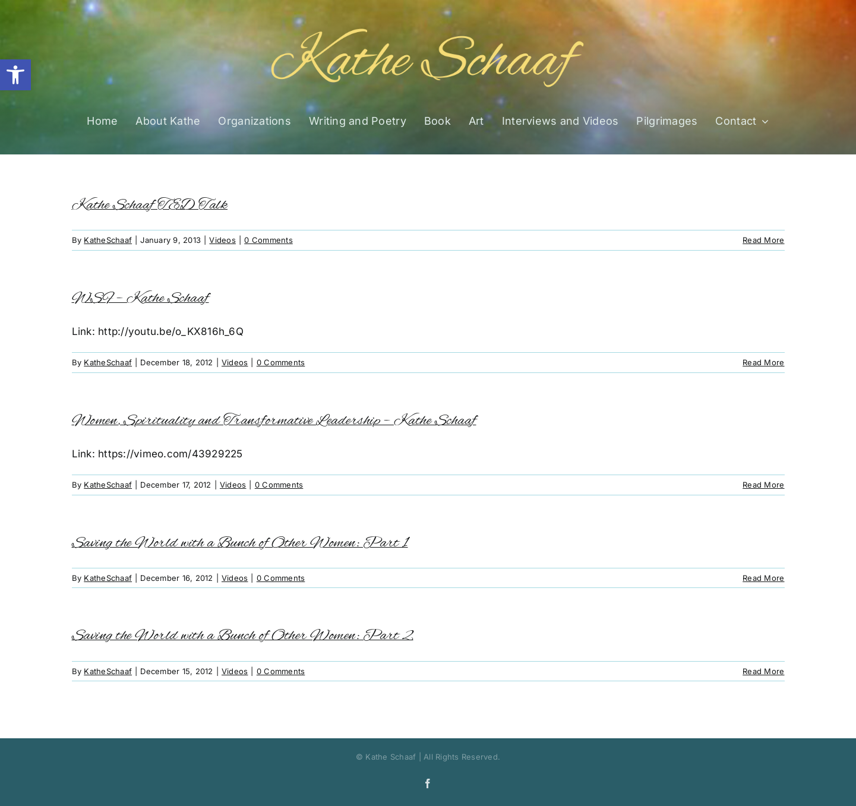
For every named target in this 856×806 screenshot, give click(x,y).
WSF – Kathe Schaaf (140, 298)
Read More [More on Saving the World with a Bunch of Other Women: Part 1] (763, 578)
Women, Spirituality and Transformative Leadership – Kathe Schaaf (274, 421)
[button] (15, 74)
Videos (222, 240)
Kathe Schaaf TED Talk (150, 205)
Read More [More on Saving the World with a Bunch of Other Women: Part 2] (763, 671)
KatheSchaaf (108, 240)
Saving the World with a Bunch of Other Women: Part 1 (240, 543)
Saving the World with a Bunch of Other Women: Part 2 (242, 636)
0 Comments (268, 240)
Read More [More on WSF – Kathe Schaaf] (763, 362)
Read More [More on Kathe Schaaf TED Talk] (763, 240)
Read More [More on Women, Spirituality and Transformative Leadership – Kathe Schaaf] (763, 484)
